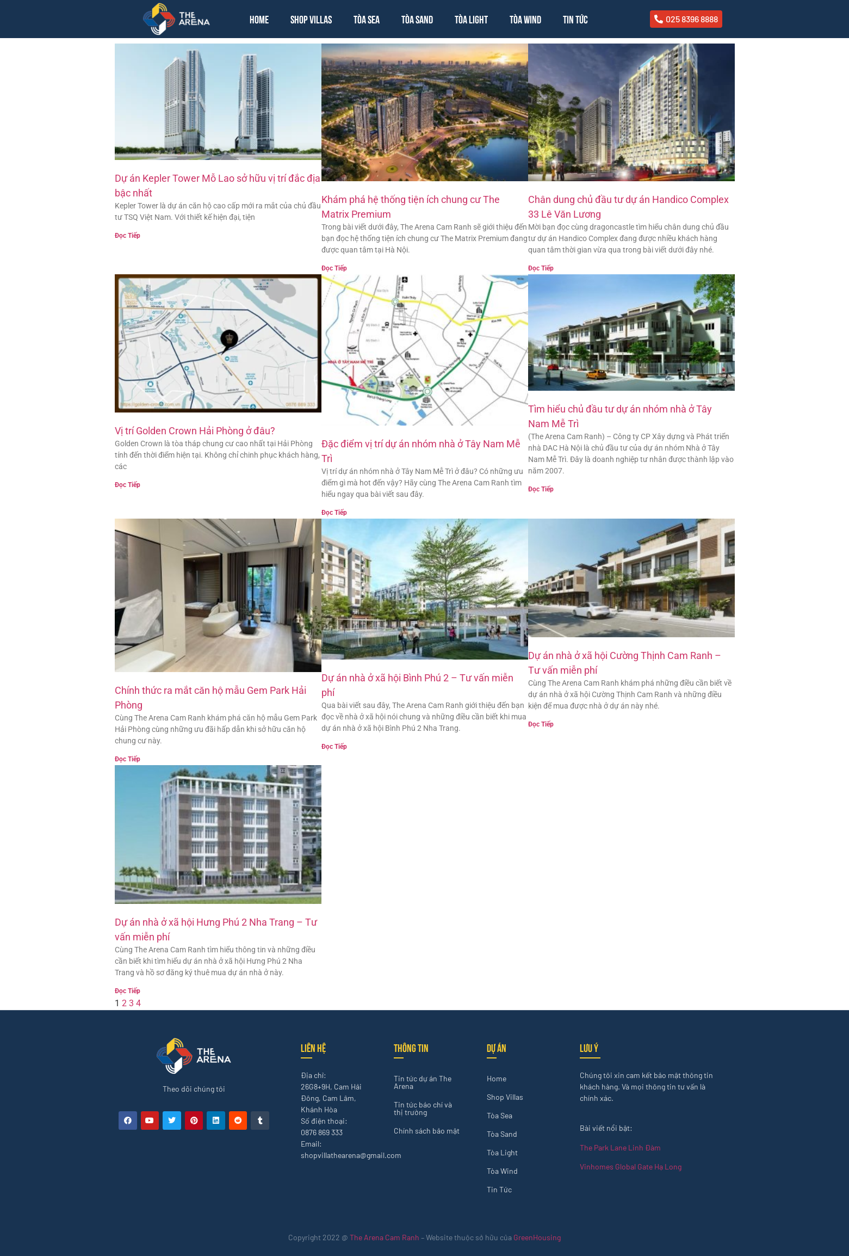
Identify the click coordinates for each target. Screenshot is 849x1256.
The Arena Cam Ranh (384, 1237)
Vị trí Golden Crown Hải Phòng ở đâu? (195, 430)
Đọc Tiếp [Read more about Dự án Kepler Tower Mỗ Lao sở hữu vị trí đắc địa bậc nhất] (127, 235)
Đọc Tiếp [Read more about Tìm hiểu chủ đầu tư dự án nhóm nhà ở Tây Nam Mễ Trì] (541, 489)
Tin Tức (575, 19)
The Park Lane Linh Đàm (620, 1147)
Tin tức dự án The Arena (422, 1082)
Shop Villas (311, 19)
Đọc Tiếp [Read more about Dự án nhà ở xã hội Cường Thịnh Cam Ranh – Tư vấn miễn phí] (541, 724)
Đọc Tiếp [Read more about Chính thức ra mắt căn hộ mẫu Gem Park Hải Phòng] (127, 759)
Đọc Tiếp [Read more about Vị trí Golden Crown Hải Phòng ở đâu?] (127, 485)
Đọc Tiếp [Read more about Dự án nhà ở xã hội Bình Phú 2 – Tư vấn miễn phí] (334, 746)
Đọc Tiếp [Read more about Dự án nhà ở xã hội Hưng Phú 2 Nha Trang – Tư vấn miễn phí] (127, 991)
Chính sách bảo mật (427, 1130)
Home (259, 19)
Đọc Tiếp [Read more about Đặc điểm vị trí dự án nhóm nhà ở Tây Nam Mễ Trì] (334, 512)
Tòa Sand (417, 19)
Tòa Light (471, 19)
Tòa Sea (367, 19)
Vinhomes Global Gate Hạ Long (630, 1166)
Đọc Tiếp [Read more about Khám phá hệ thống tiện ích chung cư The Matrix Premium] (334, 268)
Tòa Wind (525, 19)
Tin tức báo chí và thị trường (423, 1108)
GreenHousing (537, 1237)
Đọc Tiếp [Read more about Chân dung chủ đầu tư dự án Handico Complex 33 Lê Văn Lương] (541, 268)
